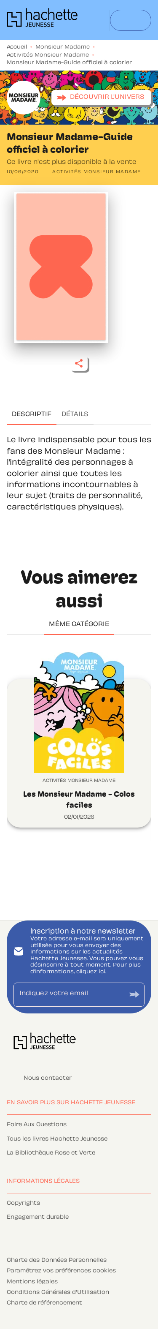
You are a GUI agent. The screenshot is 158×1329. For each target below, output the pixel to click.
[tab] (31, 415)
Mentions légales (32, 1282)
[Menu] (130, 20)
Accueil (17, 47)
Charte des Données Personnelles (57, 1260)
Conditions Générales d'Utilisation (58, 1292)
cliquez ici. (91, 972)
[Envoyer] (134, 994)
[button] (101, 97)
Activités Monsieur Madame (48, 55)
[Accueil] (42, 20)
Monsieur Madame (62, 47)
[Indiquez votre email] (68, 995)
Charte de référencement (44, 1303)
